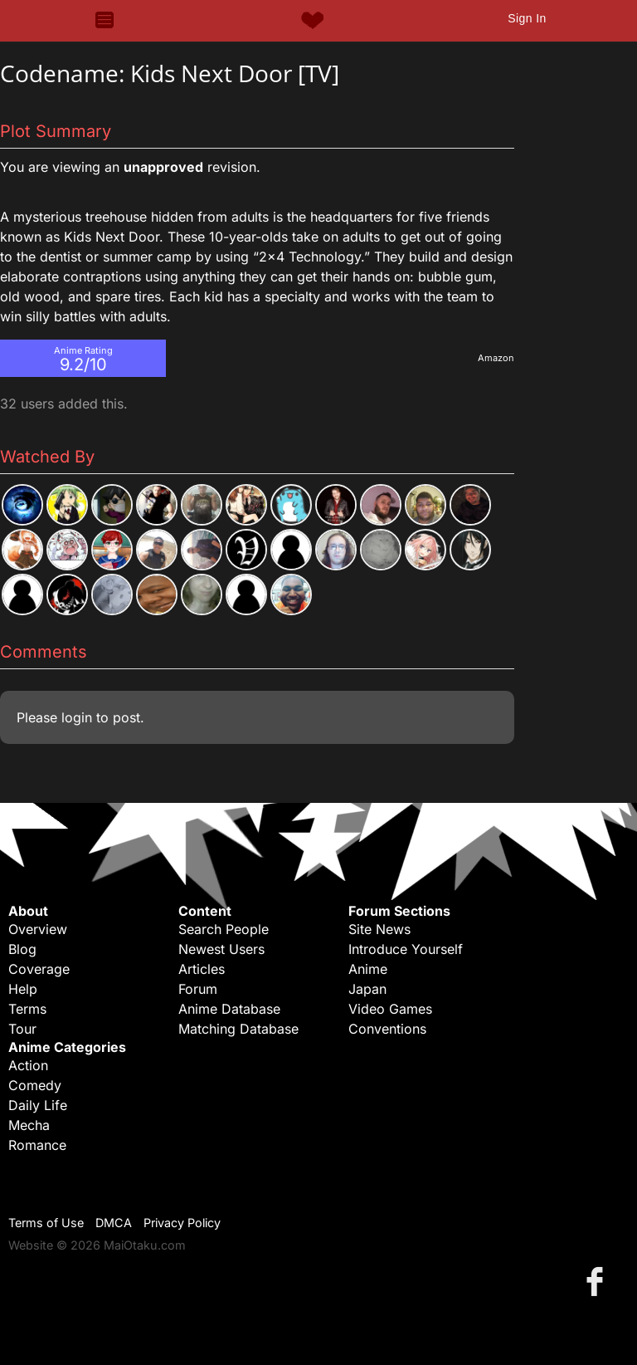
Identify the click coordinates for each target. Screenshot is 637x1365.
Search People (223, 929)
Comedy (34, 1085)
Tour (22, 1028)
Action (28, 1065)
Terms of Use (46, 1223)
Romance (37, 1145)
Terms (27, 1009)
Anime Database (229, 1009)
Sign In (527, 18)
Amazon (496, 358)
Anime (367, 969)
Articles (201, 969)
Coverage (39, 969)
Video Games (390, 1009)
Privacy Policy (182, 1223)
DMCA (113, 1223)
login (76, 717)
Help (22, 989)
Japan (367, 989)
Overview (37, 929)
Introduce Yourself (405, 949)
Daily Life (37, 1105)
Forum (197, 989)
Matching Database (238, 1028)
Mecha (29, 1125)
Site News (379, 929)
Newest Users (221, 949)
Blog (22, 949)
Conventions (387, 1028)
